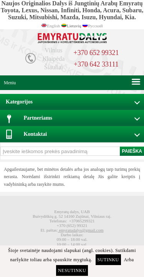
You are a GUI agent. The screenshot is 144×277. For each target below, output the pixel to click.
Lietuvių (74, 25)
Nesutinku (72, 270)
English (53, 25)
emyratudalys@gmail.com (81, 230)
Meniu (10, 82)
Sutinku (108, 259)
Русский (95, 25)
